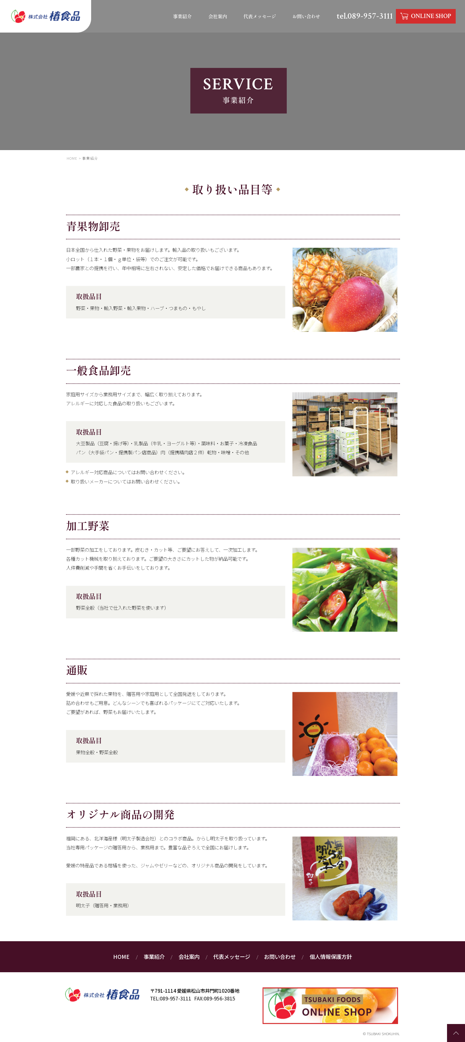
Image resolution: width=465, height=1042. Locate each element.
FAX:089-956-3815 (214, 998)
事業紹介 (181, 16)
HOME (121, 956)
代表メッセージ (258, 16)
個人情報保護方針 (331, 956)
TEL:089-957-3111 (170, 998)
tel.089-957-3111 (364, 16)
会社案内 (216, 16)
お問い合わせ (305, 16)
